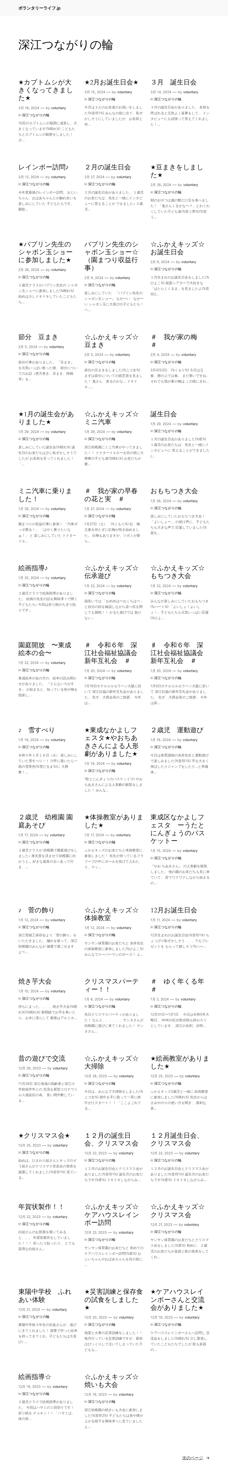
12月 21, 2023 (161, 1224)
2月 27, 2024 (94, 177)
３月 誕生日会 (173, 82)
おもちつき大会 (174, 491)
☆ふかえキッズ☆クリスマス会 (177, 1211)
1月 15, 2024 (160, 850)
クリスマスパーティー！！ (111, 986)
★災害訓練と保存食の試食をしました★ (113, 1300)
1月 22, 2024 (94, 586)
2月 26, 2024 (160, 185)
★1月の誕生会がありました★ (46, 418)
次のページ (196, 1458)
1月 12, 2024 (28, 920)
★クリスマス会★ (44, 1136)
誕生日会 (163, 414)
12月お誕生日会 (173, 910)
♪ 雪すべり (36, 730)
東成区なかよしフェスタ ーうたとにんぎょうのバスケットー (177, 829)
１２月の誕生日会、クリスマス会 (111, 1140)
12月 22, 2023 (95, 1153)
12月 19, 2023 (161, 1317)
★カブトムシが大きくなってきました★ (45, 90)
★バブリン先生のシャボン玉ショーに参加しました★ (45, 252)
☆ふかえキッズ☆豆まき (111, 341)
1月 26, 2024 (160, 501)
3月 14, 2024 (160, 92)
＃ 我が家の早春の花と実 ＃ (111, 495)
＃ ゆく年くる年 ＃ (180, 986)
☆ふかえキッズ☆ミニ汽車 (111, 418)
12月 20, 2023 (95, 1317)
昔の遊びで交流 (41, 1059)
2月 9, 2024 (93, 278)
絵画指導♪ (33, 568)
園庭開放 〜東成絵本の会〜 (44, 649)
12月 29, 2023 (29, 1068)
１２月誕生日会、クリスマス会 (176, 1140)
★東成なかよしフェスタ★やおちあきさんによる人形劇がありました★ (111, 742)
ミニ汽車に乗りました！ (45, 495)
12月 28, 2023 (95, 1076)
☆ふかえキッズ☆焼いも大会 (111, 1381)
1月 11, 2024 (160, 920)
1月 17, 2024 (28, 835)
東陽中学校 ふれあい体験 (45, 1296)
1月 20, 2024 (94, 671)
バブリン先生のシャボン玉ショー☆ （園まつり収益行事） (111, 256)
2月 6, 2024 (159, 262)
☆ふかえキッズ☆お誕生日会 (177, 248)
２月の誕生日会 (107, 167)
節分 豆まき (38, 337)
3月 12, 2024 (28, 177)
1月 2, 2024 (159, 999)
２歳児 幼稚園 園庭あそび (45, 821)
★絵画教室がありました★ (180, 1063)
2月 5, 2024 (27, 347)
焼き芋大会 (35, 981)
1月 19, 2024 (28, 740)
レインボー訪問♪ (43, 167)
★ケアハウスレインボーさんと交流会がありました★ (177, 1300)
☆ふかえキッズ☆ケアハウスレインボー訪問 (111, 1215)
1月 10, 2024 (28, 991)
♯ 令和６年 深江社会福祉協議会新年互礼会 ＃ (176, 653)
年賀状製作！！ (41, 1207)
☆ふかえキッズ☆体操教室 (111, 914)
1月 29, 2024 (28, 431)
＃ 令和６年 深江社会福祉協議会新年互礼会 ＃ (110, 653)
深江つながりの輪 (35, 115)
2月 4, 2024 (159, 354)
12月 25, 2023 (161, 1076)
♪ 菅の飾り (36, 910)
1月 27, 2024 (94, 509)
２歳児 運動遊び (177, 730)
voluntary (58, 108)
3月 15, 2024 (94, 92)
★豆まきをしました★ (177, 171)
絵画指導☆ (34, 1377)
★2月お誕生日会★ (111, 82)
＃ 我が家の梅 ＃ (177, 341)
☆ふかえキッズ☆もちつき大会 (177, 572)
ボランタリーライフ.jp (39, 8)
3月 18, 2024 (28, 108)
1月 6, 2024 (93, 999)
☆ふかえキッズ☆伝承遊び (111, 572)
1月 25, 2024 (28, 578)
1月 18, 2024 (160, 740)
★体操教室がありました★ (114, 821)
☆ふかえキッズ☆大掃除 (111, 1063)
